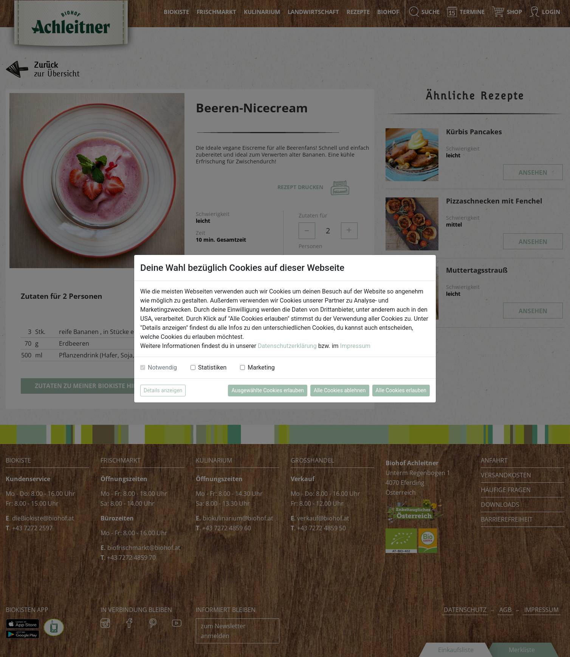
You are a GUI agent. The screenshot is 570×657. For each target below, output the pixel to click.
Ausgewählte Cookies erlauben (267, 390)
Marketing (261, 367)
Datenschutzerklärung (287, 345)
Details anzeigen (163, 390)
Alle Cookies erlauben (401, 390)
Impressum (355, 345)
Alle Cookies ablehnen (340, 390)
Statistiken (212, 367)
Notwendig (162, 367)
